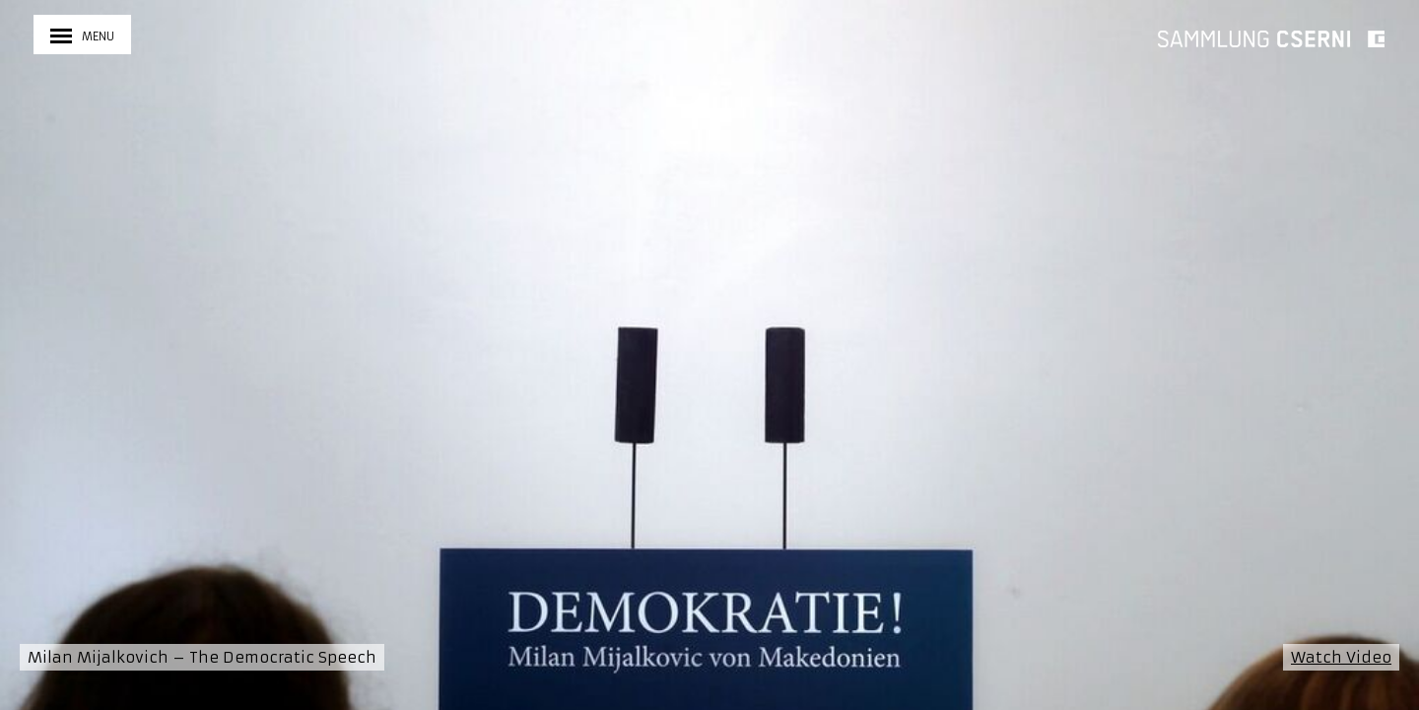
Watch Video (1341, 657)
